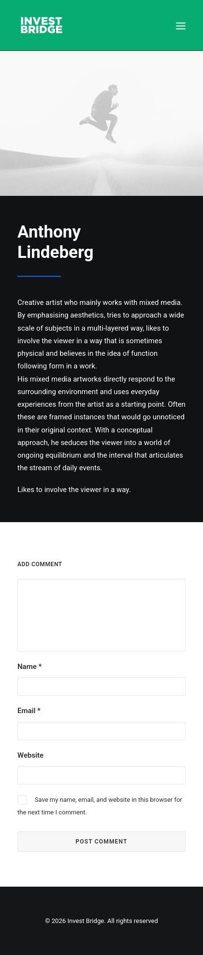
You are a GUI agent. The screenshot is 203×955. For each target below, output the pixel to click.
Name (29, 666)
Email (29, 710)
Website (30, 755)
